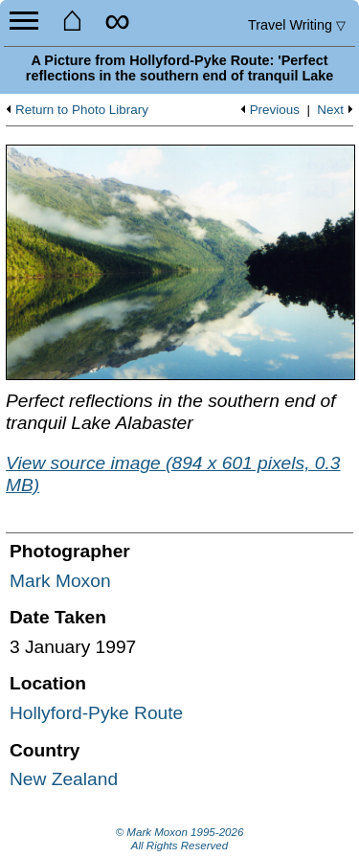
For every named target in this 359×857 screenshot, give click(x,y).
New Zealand (64, 779)
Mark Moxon (60, 581)
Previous (275, 110)
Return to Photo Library (81, 110)
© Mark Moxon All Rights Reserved (180, 838)
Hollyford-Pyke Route (96, 713)
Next (330, 110)
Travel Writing (297, 25)
